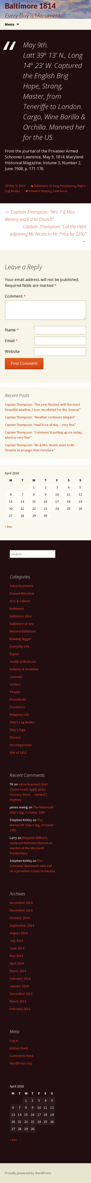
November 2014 (21, 910)
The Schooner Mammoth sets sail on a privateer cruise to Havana (32, 865)
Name (12, 330)
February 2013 (20, 1009)
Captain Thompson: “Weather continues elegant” (40, 417)
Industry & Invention (24, 669)
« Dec (9, 526)
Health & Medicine (23, 661)
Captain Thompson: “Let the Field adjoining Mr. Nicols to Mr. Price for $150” (48, 233)
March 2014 (18, 971)
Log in (14, 1040)
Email (11, 340)
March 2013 (18, 1001)
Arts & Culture (20, 601)
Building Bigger (21, 639)
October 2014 (20, 918)
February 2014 (20, 978)
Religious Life (19, 714)
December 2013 (21, 993)
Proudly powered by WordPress (28, 1173)
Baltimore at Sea (46, 186)
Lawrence (60, 191)
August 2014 (18, 933)
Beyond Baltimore (23, 631)
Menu (9, 24)
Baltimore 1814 (20, 616)
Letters (15, 684)
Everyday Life (19, 646)
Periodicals (18, 699)
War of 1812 (18, 752)
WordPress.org (21, 1063)
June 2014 (17, 948)
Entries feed (19, 1048)
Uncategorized (20, 745)
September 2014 (22, 925)
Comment (15, 296)
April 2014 (17, 963)
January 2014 (19, 986)
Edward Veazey (40, 191)
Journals (16, 676)
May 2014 (16, 956)
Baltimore (17, 608)
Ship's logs (17, 729)
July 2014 (16, 940)
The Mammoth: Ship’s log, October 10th (32, 825)
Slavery (15, 737)
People (15, 692)
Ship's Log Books (22, 722)
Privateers (67, 186)
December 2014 (21, 903)
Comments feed (21, 1055)
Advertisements (21, 586)
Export (14, 654)
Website (12, 351)
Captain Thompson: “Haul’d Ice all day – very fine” (40, 425)
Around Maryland (22, 593)
